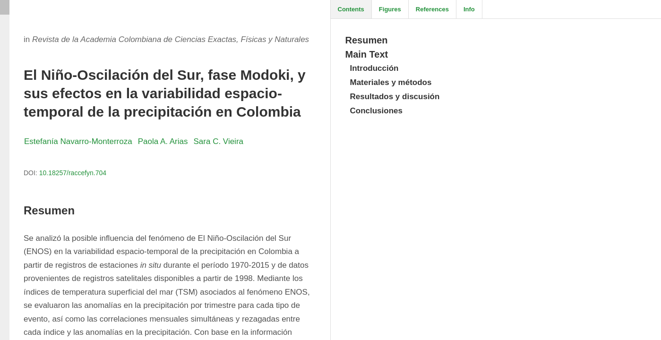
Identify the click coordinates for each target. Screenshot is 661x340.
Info (469, 9)
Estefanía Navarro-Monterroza (78, 141)
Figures (390, 9)
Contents (351, 9)
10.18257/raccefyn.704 (72, 173)
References (432, 9)
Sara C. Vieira (219, 141)
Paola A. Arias (163, 141)
